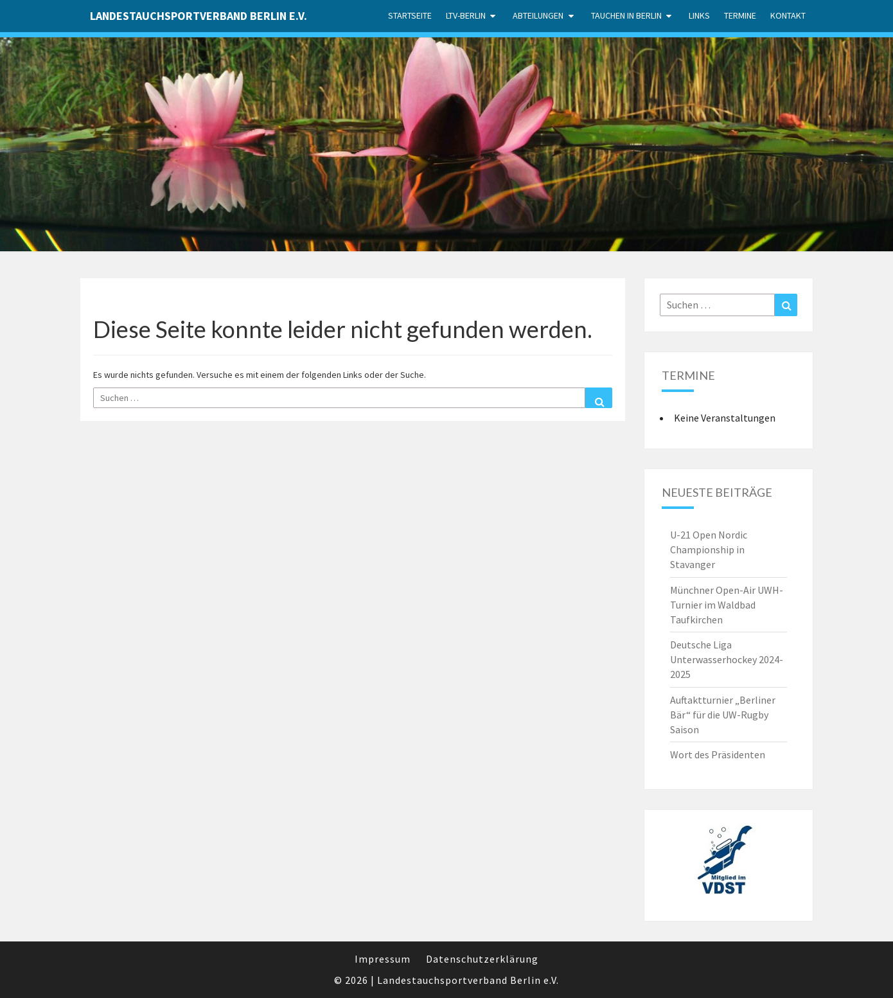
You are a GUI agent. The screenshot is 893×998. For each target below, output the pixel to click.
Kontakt (788, 15)
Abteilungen (538, 15)
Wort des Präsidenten (717, 754)
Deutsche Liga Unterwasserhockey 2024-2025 (726, 659)
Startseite (410, 15)
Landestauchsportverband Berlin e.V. (198, 15)
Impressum (383, 958)
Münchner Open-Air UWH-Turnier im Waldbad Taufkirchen (726, 605)
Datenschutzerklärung (482, 958)
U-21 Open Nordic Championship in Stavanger (708, 549)
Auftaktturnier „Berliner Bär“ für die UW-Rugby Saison (722, 714)
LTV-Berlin (466, 15)
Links (699, 15)
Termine (740, 15)
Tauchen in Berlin (626, 15)
